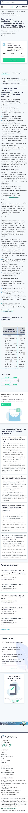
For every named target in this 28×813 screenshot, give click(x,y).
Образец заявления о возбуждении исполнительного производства (10, 793)
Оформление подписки (7, 756)
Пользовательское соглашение (8, 808)
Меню (5, 7)
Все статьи (14, 668)
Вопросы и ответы (5, 760)
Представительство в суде (7, 772)
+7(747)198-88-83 (5, 740)
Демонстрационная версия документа (11, 83)
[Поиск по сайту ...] (16, 2)
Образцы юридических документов (16, 11)
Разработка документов (7, 768)
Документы (4, 754)
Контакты (3, 762)
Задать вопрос (5, 404)
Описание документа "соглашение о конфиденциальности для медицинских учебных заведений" (14, 79)
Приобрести (14, 60)
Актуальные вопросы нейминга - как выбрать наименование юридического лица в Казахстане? (13, 661)
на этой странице (14, 197)
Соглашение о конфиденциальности (12, 15)
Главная (3, 11)
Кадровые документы (8, 13)
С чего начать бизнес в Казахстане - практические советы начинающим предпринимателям (11, 649)
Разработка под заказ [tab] (17, 73)
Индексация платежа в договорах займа (11, 790)
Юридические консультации (8, 770)
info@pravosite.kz (5, 742)
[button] (2, 689)
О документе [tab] (5, 73)
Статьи (2, 758)
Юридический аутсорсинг (7, 774)
